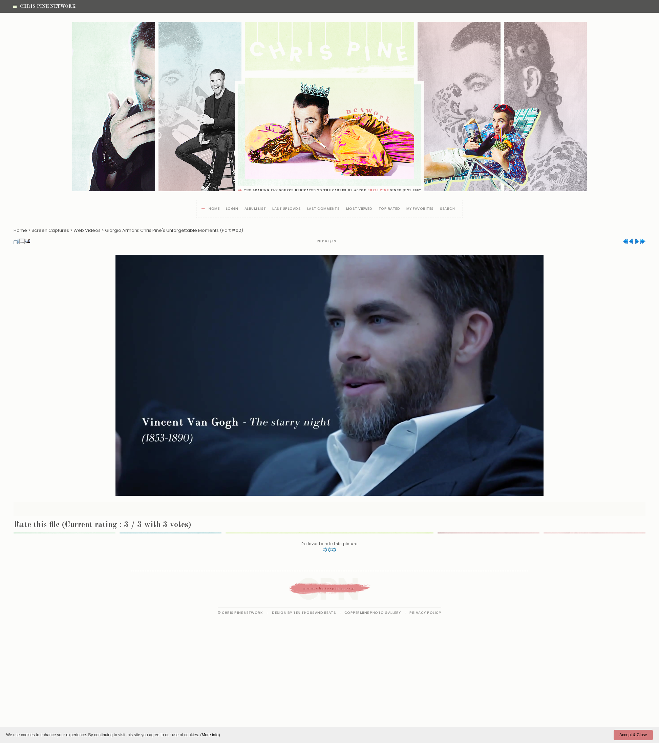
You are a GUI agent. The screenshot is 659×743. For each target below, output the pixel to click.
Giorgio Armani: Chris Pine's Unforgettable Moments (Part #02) (174, 230)
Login (232, 209)
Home (214, 209)
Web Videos (87, 230)
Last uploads (286, 209)
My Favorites (420, 209)
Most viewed (359, 209)
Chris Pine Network (44, 6)
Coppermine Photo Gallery (372, 612)
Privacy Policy (425, 612)
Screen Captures (50, 230)
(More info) (210, 734)
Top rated (389, 209)
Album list (255, 209)
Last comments (323, 209)
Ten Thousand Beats (314, 612)
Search (447, 209)
